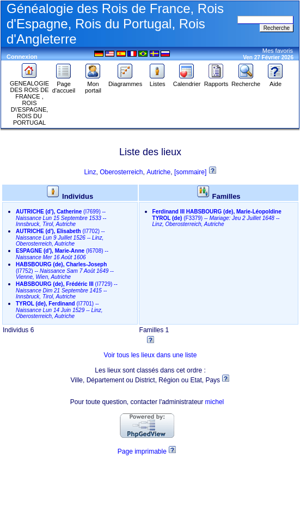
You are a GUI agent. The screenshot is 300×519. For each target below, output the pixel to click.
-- (61, 218)
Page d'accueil (63, 84)
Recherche (245, 81)
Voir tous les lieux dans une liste (150, 355)
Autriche (158, 172)
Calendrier (187, 81)
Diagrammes (125, 81)
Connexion (22, 56)
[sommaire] (191, 172)
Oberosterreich (121, 172)
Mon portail (93, 84)
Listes (157, 81)
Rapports (216, 81)
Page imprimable (142, 451)
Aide (275, 81)
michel (214, 402)
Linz (90, 172)
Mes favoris (277, 50)
